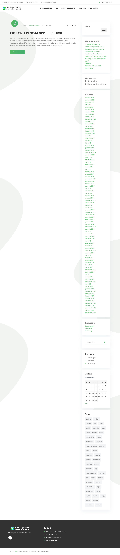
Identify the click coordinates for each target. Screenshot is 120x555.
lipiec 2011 (88, 265)
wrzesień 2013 (90, 238)
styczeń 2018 (89, 172)
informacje (88, 328)
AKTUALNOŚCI (93, 8)
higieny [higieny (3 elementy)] (94, 432)
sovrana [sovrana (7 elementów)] (96, 464)
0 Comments (46, 25)
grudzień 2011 (89, 260)
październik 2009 (90, 282)
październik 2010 (90, 270)
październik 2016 (90, 200)
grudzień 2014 (89, 222)
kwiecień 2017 (89, 191)
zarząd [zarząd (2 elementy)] (88, 500)
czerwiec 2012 (89, 253)
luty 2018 (88, 169)
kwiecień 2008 (89, 293)
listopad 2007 (89, 296)
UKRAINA (88, 63)
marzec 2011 (89, 267)
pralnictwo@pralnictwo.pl (48, 2)
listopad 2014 (89, 224)
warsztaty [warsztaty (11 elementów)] (98, 482)
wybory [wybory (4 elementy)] (98, 491)
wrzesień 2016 (90, 203)
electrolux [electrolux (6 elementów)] (96, 428)
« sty (86, 403)
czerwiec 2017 (89, 186)
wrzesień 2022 (90, 102)
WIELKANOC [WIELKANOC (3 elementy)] (90, 487)
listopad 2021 (89, 109)
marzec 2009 (89, 286)
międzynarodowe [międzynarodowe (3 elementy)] (91, 446)
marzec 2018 (89, 167)
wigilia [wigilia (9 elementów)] (99, 487)
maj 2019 (88, 136)
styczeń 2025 (89, 97)
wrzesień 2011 (90, 262)
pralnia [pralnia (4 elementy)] (95, 451)
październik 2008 (90, 291)
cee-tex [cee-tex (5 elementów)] (88, 423)
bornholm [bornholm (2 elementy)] (96, 419)
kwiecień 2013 (89, 243)
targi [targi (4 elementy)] (87, 478)
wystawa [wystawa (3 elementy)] (96, 496)
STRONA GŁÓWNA (46, 8)
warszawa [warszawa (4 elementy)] (89, 482)
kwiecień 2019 (89, 138)
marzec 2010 (89, 277)
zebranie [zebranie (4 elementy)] (95, 500)
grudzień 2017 (89, 174)
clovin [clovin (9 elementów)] (101, 423)
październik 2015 (90, 212)
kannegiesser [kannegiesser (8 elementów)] (90, 437)
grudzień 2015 (89, 210)
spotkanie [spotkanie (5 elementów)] (89, 469)
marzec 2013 (89, 246)
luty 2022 (88, 105)
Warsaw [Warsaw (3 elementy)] (100, 478)
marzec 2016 (89, 207)
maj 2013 (88, 241)
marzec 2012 (89, 258)
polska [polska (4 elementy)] (88, 451)
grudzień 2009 (89, 279)
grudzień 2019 (89, 129)
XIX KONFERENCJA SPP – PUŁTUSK (36, 33)
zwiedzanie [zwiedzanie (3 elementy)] (89, 505)
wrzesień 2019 (90, 133)
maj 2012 (88, 255)
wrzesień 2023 (90, 100)
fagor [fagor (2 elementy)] (103, 428)
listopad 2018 (89, 150)
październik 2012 (90, 250)
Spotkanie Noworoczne (92, 44)
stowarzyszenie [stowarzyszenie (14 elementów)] (91, 473)
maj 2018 (88, 162)
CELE (56, 8)
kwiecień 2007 (89, 301)
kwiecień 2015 (89, 219)
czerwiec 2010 (89, 272)
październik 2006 (90, 303)
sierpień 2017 (89, 183)
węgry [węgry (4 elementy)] (103, 496)
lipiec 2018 (88, 157)
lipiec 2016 (88, 205)
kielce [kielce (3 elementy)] (99, 437)
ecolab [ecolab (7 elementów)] (88, 428)
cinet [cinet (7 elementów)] (95, 423)
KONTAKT (82, 8)
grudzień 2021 (89, 107)
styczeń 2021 (89, 112)
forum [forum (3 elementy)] (88, 432)
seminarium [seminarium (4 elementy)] (96, 460)
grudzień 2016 (89, 198)
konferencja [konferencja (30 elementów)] (89, 441)
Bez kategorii (89, 326)
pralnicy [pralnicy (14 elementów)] (97, 455)
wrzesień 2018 (90, 155)
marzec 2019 (89, 140)
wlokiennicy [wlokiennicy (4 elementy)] (89, 491)
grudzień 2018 (89, 148)
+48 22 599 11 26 (105, 2)
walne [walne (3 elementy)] (93, 478)
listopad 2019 (89, 131)
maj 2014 (88, 231)
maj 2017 (88, 188)
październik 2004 (90, 308)
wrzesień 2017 (90, 181)
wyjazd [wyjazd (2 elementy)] (88, 496)
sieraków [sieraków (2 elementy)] (89, 464)
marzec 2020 (89, 126)
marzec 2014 (89, 234)
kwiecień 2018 (89, 164)
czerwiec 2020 (89, 121)
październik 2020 (90, 119)
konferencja (88, 331)
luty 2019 (88, 143)
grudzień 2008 (89, 289)
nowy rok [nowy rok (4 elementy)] (102, 446)
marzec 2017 (89, 193)
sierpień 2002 (89, 310)
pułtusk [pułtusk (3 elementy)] (88, 460)
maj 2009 (88, 284)
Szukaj (87, 26)
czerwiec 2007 (89, 298)
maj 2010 (88, 274)
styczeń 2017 (89, 195)
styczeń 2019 (89, 145)
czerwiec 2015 (89, 217)
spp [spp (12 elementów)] (96, 469)
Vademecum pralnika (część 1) (94, 47)
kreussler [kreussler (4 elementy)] (99, 441)
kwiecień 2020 (89, 124)
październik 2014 (90, 227)
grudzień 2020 (89, 114)
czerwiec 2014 (89, 229)
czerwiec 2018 (89, 160)
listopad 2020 (89, 117)
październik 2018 (90, 152)
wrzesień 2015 (90, 215)
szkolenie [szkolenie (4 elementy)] (102, 473)
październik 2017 (90, 179)
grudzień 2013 (89, 236)
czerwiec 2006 (89, 305)
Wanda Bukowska (34, 25)
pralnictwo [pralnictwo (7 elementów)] (89, 455)
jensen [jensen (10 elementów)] (101, 432)
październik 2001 (90, 313)
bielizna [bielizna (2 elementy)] (88, 419)
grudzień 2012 (89, 248)
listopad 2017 (89, 176)
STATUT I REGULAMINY (68, 8)
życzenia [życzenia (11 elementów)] (98, 505)
